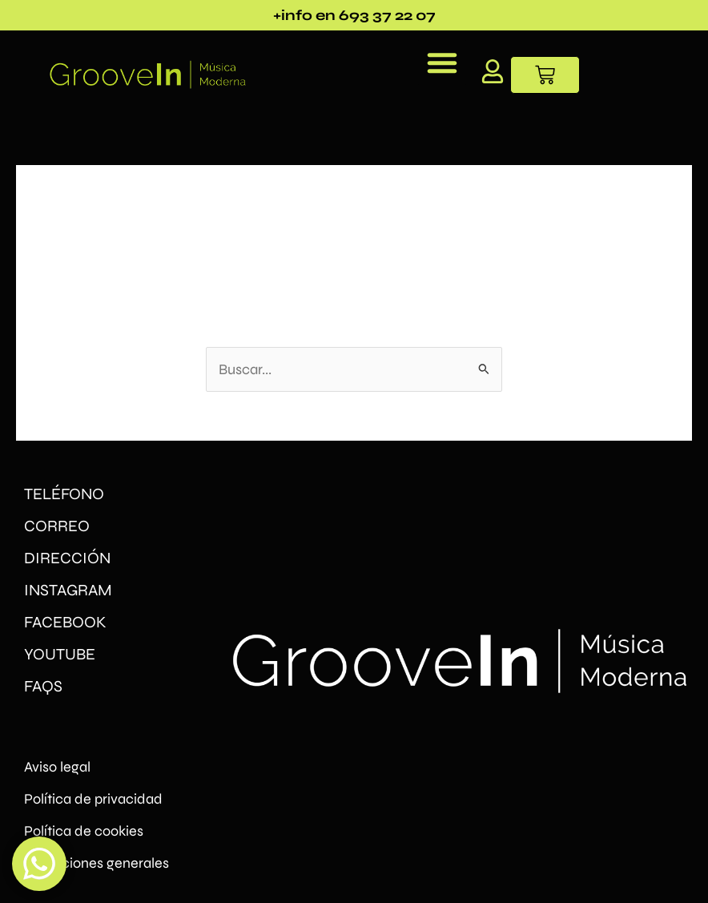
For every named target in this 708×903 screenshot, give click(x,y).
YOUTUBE (59, 654)
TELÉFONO (64, 494)
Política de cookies (83, 831)
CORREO (57, 526)
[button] (442, 62)
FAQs (43, 686)
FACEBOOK (65, 622)
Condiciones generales (96, 863)
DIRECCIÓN (67, 558)
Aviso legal (57, 767)
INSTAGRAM (68, 590)
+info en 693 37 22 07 (354, 15)
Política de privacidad (93, 799)
